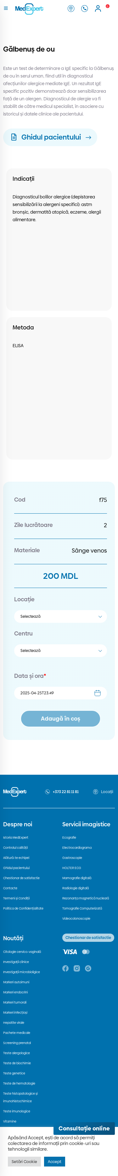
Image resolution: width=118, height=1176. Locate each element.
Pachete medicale (16, 1033)
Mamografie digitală (76, 878)
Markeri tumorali (14, 1002)
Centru (23, 633)
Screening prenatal (17, 1043)
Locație (24, 599)
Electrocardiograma (77, 848)
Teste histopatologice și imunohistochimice (20, 1097)
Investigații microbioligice (21, 972)
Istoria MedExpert (15, 837)
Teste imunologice (16, 1111)
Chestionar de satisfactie (21, 878)
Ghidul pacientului (16, 868)
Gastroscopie (72, 858)
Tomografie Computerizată (82, 908)
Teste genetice (14, 1073)
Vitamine (9, 1121)
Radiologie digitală (75, 888)
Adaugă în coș (60, 718)
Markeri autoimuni (16, 982)
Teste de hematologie (19, 1083)
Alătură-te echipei (16, 858)
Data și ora (30, 676)
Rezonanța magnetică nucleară (85, 898)
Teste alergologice (16, 1053)
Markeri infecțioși (15, 1012)
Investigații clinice (16, 962)
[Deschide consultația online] (84, 1128)
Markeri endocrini (15, 992)
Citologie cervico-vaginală (22, 952)
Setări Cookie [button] (24, 1161)
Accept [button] (54, 1161)
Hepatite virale (13, 1023)
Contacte (10, 888)
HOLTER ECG (71, 868)
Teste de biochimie (17, 1063)
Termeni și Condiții (16, 898)
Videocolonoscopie (76, 918)
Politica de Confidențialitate (23, 908)
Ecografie (69, 837)
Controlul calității (15, 848)
